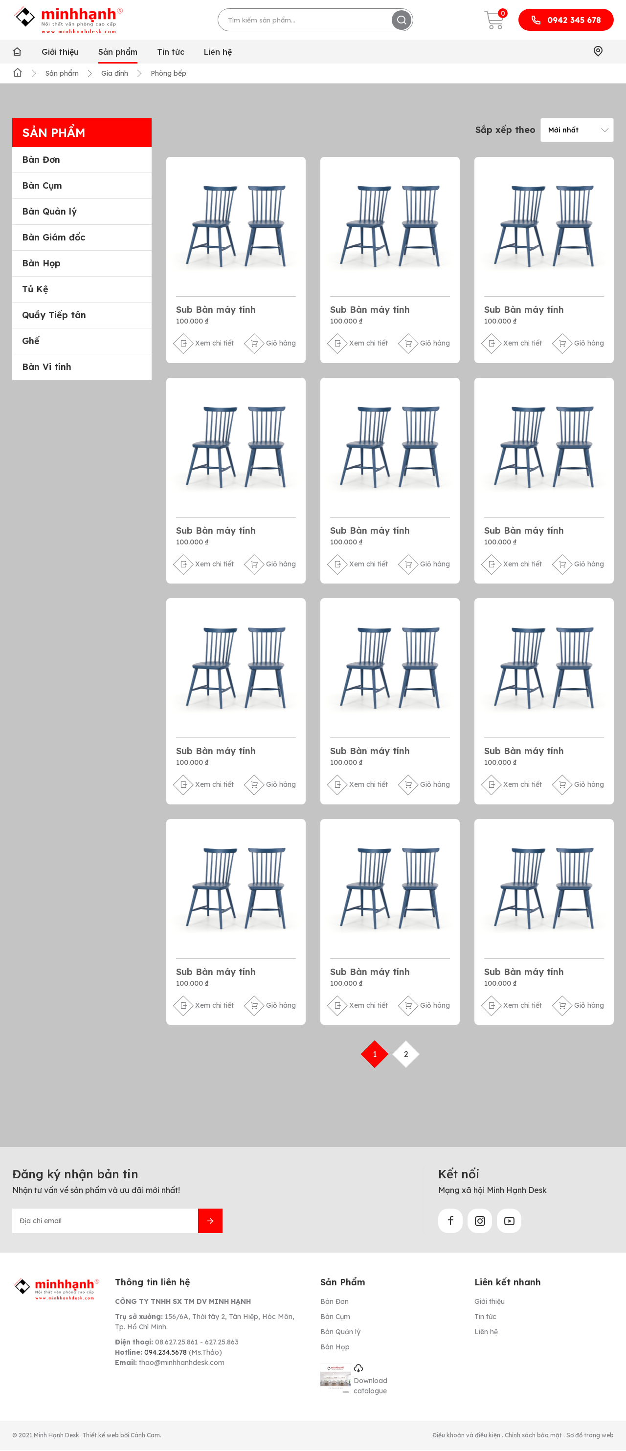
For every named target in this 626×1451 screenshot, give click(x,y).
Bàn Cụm (42, 185)
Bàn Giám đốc (53, 237)
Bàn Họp (41, 263)
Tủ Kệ (35, 289)
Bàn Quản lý (49, 211)
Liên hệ (218, 52)
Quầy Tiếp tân (54, 315)
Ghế (31, 341)
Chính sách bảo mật (534, 1436)
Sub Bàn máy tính (216, 309)
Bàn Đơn (41, 159)
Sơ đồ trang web (590, 1436)
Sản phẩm (117, 52)
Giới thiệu (60, 52)
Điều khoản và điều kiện (467, 1436)
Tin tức (170, 52)
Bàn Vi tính (46, 367)
